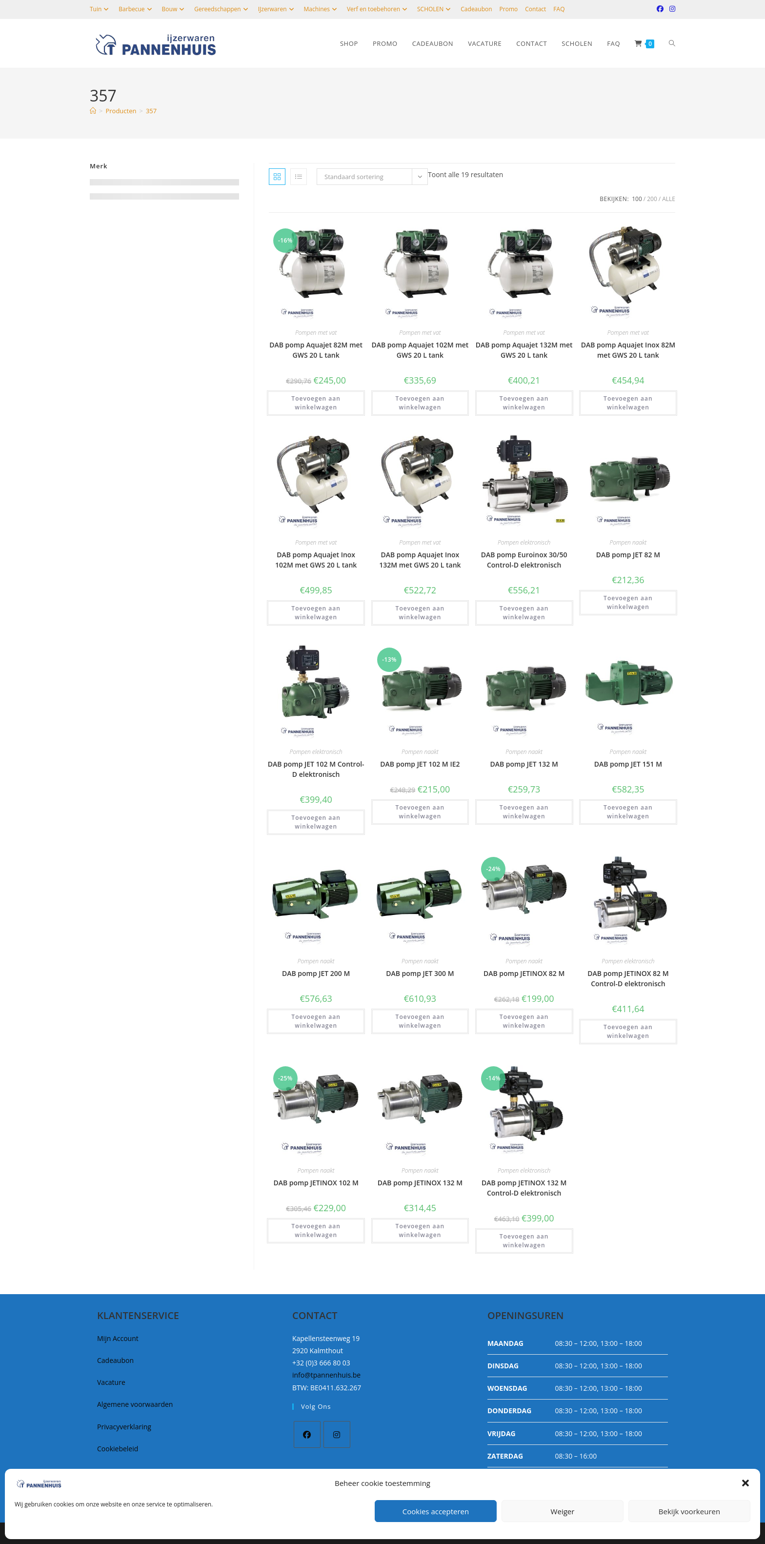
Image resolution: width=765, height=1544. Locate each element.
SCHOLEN (435, 9)
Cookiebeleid (117, 1448)
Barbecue (136, 9)
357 (151, 110)
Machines (322, 9)
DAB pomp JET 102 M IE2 (420, 764)
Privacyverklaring (124, 1426)
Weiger (563, 1511)
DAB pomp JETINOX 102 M (315, 1182)
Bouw (174, 9)
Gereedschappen (222, 9)
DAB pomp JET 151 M (628, 764)
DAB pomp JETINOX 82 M (523, 973)
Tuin (100, 9)
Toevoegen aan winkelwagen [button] (316, 402)
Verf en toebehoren (378, 9)
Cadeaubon (476, 9)
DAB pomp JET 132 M (524, 764)
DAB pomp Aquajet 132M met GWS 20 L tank (524, 350)
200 (652, 199)
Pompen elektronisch (524, 542)
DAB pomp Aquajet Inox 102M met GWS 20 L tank (316, 559)
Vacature (111, 1382)
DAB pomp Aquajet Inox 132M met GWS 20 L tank (420, 559)
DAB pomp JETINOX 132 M (420, 1182)
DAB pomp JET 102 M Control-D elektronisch (316, 769)
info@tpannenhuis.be (326, 1375)
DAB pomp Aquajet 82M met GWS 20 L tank (315, 350)
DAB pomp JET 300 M (420, 973)
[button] (745, 1483)
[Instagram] (336, 1434)
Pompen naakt (627, 542)
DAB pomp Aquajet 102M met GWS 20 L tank (419, 350)
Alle (668, 199)
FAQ (558, 9)
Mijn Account (118, 1338)
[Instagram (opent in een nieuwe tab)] (670, 9)
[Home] (93, 110)
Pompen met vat (316, 332)
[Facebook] (307, 1434)
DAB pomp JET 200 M (316, 973)
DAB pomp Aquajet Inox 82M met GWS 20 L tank (628, 350)
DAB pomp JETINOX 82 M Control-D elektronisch (627, 978)
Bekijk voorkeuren (689, 1511)
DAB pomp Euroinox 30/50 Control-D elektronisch (524, 559)
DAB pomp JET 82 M (628, 554)
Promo (509, 9)
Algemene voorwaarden (135, 1404)
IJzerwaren (277, 9)
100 (637, 199)
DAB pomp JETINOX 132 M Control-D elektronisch (524, 1188)
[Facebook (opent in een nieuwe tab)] (660, 9)
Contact (535, 9)
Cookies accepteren (436, 1511)
